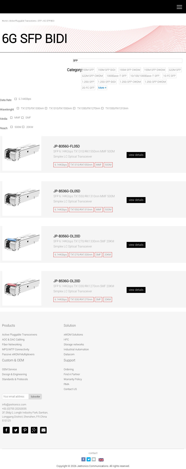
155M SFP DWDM (154, 69)
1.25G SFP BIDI (107, 81)
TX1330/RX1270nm (88, 108)
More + (102, 87)
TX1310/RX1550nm (60, 108)
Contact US (70, 389)
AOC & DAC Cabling (13, 339)
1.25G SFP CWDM (130, 81)
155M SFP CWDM (129, 69)
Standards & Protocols (15, 379)
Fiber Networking (12, 344)
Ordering (69, 369)
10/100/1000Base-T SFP (144, 75)
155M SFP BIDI (107, 69)
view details (136, 155)
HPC (66, 339)
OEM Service (9, 369)
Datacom (69, 354)
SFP (40, 21)
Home (5, 21)
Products (8, 325)
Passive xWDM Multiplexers (18, 354)
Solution (70, 325)
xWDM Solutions (73, 334)
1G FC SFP (169, 75)
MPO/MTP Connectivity (15, 349)
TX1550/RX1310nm (116, 108)
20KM (29, 127)
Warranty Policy (73, 379)
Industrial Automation (76, 349)
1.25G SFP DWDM (155, 81)
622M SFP (175, 69)
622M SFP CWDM (92, 75)
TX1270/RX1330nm (32, 108)
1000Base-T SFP (116, 75)
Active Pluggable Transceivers (22, 21)
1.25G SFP (88, 81)
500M (18, 127)
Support (69, 360)
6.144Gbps (25, 98)
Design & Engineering (14, 374)
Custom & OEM (13, 360)
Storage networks (74, 344)
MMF (17, 117)
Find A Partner (72, 374)
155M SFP (88, 69)
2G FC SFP (88, 87)
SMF (28, 117)
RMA (66, 384)
